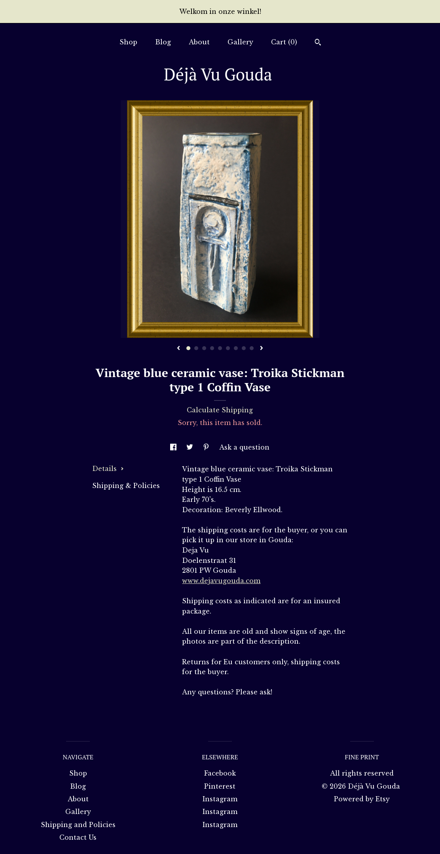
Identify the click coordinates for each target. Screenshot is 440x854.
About (199, 42)
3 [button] (204, 348)
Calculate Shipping (220, 410)
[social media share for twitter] (190, 447)
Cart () (284, 42)
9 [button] (252, 348)
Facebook (220, 773)
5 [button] (220, 348)
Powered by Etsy (362, 799)
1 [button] (188, 348)
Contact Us (78, 837)
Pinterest (219, 786)
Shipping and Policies (78, 825)
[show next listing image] (262, 348)
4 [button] (212, 348)
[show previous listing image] (178, 348)
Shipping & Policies (126, 486)
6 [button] (228, 348)
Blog (163, 42)
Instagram (220, 799)
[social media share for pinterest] (207, 447)
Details (108, 469)
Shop (128, 42)
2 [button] (196, 348)
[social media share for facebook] (174, 447)
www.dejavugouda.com (221, 581)
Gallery (240, 42)
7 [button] (236, 348)
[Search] (318, 43)
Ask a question (244, 447)
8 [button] (244, 348)
